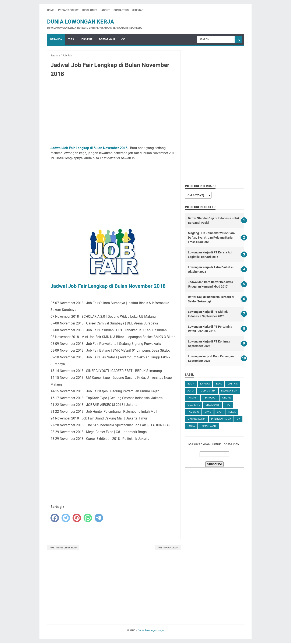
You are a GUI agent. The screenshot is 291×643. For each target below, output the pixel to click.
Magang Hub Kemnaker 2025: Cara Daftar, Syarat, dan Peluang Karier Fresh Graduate (211, 237)
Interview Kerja (221, 419)
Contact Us (121, 10)
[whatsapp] (88, 518)
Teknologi (209, 397)
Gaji (219, 412)
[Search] (216, 39)
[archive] (198, 195)
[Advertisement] (113, 112)
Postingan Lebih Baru (63, 547)
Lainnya (205, 383)
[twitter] (66, 518)
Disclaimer (90, 10)
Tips (71, 39)
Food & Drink (207, 390)
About (105, 10)
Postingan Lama (168, 547)
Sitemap (137, 10)
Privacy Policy (68, 10)
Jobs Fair (86, 39)
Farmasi (192, 397)
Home (50, 10)
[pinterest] (77, 518)
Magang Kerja (196, 419)
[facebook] (54, 518)
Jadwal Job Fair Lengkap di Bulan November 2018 (88, 148)
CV (123, 39)
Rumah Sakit (208, 426)
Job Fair (233, 383)
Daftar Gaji (107, 39)
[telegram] (99, 518)
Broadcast (212, 405)
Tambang (193, 412)
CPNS (208, 412)
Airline (226, 397)
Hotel (191, 426)
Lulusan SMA (229, 390)
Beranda (56, 39)
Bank (219, 383)
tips (227, 405)
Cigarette (193, 405)
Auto (190, 390)
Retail (232, 412)
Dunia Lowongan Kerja (80, 21)
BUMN (190, 383)
